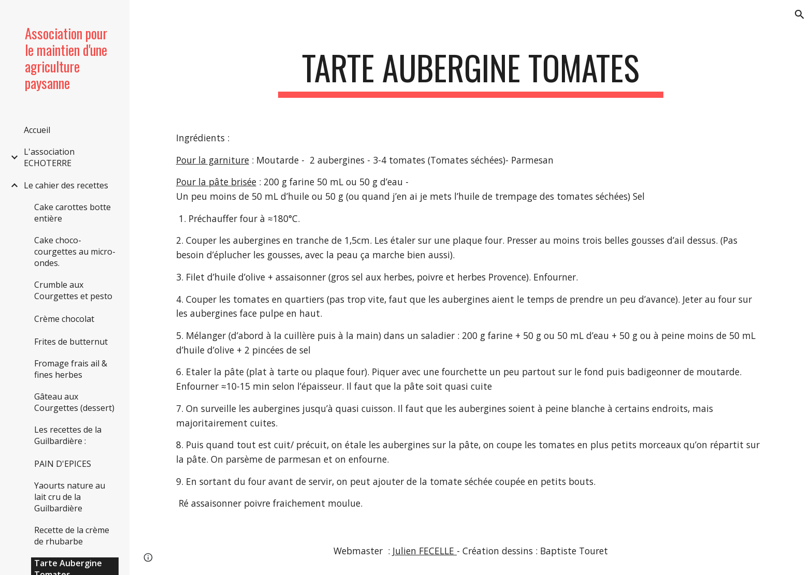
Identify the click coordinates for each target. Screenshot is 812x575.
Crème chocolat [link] (64, 319)
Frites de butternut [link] (71, 341)
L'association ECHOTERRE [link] (49, 157)
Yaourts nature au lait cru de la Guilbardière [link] (69, 497)
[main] (471, 72)
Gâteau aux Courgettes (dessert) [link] (74, 402)
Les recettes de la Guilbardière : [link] (68, 435)
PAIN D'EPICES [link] (62, 463)
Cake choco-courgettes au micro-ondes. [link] (74, 251)
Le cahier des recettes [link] (66, 185)
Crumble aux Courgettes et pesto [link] (73, 290)
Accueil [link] (37, 130)
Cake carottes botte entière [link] (72, 212)
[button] (799, 14)
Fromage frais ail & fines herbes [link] (70, 369)
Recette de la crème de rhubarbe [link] (71, 535)
